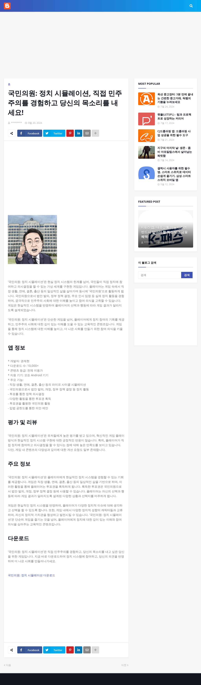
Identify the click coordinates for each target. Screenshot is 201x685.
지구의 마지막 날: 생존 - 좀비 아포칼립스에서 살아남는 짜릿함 (174, 151)
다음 (8, 665)
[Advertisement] (100, 45)
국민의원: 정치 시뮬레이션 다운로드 (31, 575)
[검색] (160, 275)
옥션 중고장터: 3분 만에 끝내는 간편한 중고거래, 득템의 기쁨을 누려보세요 (175, 98)
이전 (123, 665)
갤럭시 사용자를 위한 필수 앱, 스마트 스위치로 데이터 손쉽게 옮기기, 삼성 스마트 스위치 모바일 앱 (174, 174)
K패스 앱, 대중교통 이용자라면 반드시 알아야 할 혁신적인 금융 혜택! (164, 232)
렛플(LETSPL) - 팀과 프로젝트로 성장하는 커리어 (174, 116)
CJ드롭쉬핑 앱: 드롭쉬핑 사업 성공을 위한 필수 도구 (174, 133)
